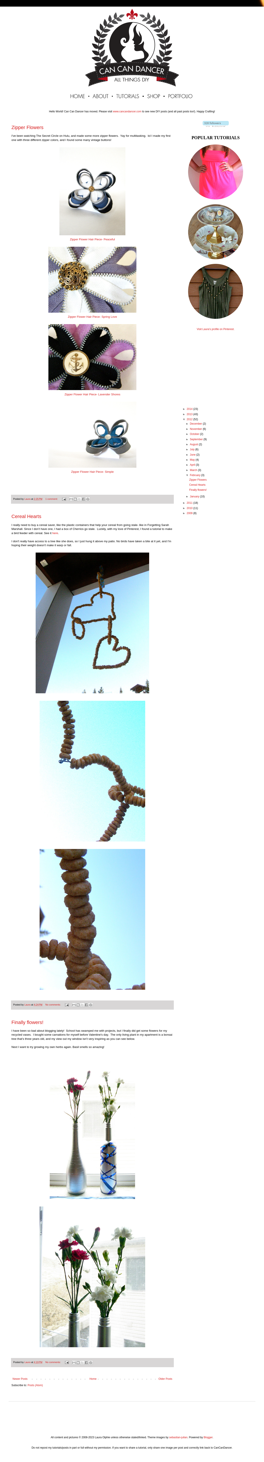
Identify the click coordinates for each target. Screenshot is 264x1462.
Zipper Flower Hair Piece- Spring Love (92, 316)
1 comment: (51, 499)
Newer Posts (20, 1378)
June (193, 454)
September (197, 439)
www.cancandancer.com (127, 111)
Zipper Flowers (27, 127)
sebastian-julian (178, 1437)
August (194, 444)
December (196, 423)
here (55, 533)
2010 (190, 508)
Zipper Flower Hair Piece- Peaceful (92, 239)
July (192, 449)
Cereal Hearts (26, 516)
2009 (190, 513)
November (196, 429)
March (194, 470)
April (193, 464)
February (195, 475)
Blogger (208, 1437)
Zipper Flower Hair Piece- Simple (92, 471)
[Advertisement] (216, 365)
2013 (190, 414)
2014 (190, 409)
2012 (190, 419)
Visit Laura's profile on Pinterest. (216, 329)
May (193, 459)
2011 (190, 502)
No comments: (53, 1004)
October (195, 434)
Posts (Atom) (35, 1385)
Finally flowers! (27, 1022)
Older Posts (165, 1378)
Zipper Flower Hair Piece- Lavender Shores (92, 394)
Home (93, 1378)
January (195, 496)
